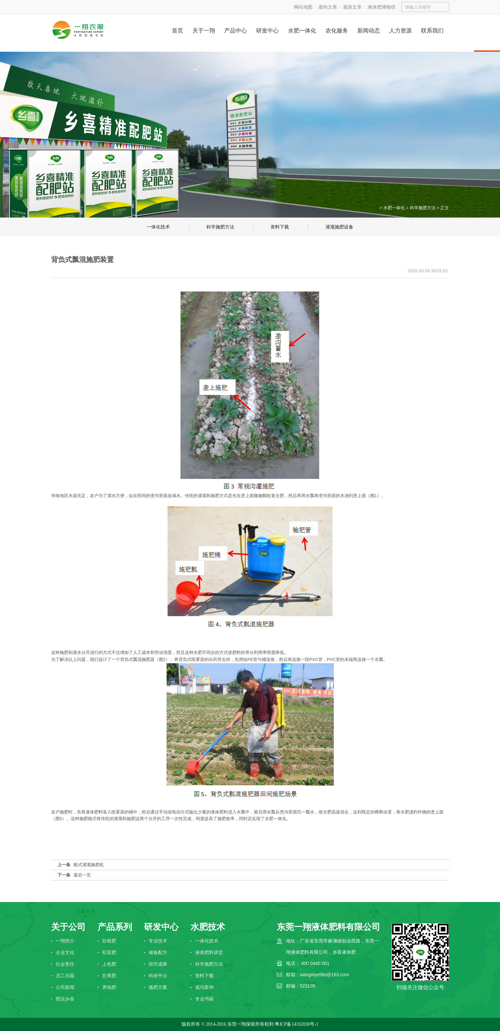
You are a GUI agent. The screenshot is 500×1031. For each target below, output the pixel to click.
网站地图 (303, 7)
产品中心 (235, 31)
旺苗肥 (109, 952)
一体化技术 (206, 940)
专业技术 (158, 940)
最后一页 (82, 874)
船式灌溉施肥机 (89, 864)
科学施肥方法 (423, 207)
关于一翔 (203, 31)
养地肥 (109, 987)
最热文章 (328, 7)
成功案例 (204, 987)
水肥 (197, 652)
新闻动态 (368, 31)
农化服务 (336, 31)
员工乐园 (65, 975)
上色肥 (109, 964)
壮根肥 (109, 940)
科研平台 (158, 975)
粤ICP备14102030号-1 (296, 1024)
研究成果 (158, 964)
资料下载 (204, 975)
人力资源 (400, 31)
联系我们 (432, 31)
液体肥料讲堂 (209, 952)
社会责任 (65, 964)
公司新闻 (65, 987)
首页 (177, 31)
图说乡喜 (65, 998)
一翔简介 (65, 940)
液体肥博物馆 (381, 7)
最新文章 (352, 7)
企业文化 (65, 952)
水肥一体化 (302, 31)
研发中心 (267, 31)
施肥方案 (158, 987)
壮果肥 (109, 975)
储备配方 (158, 952)
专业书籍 (204, 998)
